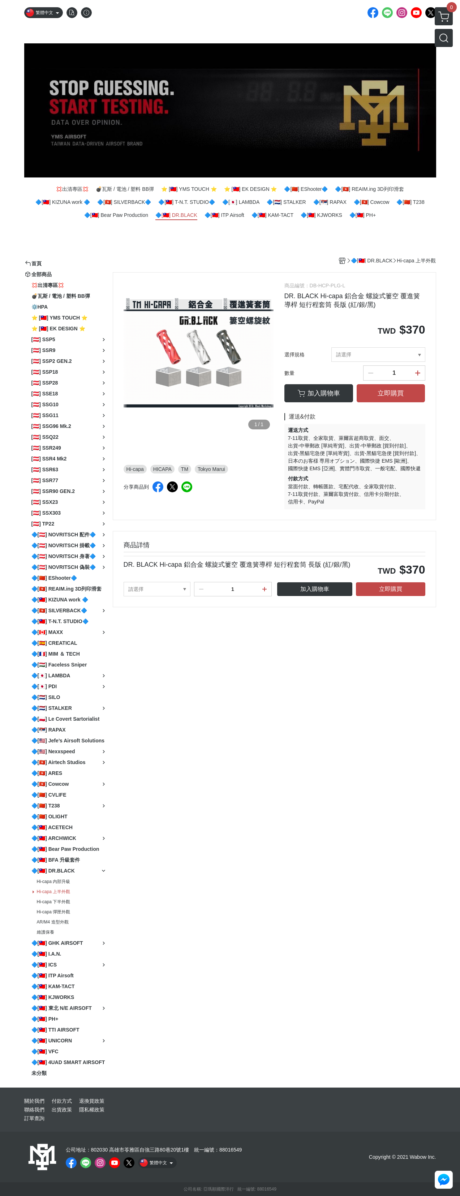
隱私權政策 (91, 1109)
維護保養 (45, 932)
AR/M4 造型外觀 (53, 922)
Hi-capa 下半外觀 (53, 901)
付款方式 (62, 1100)
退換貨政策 (91, 1100)
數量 (289, 373)
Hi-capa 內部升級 (53, 881)
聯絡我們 (34, 1109)
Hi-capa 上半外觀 (53, 891)
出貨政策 (62, 1109)
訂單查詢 (34, 1118)
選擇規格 (294, 354)
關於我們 (34, 1100)
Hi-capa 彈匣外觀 (53, 911)
